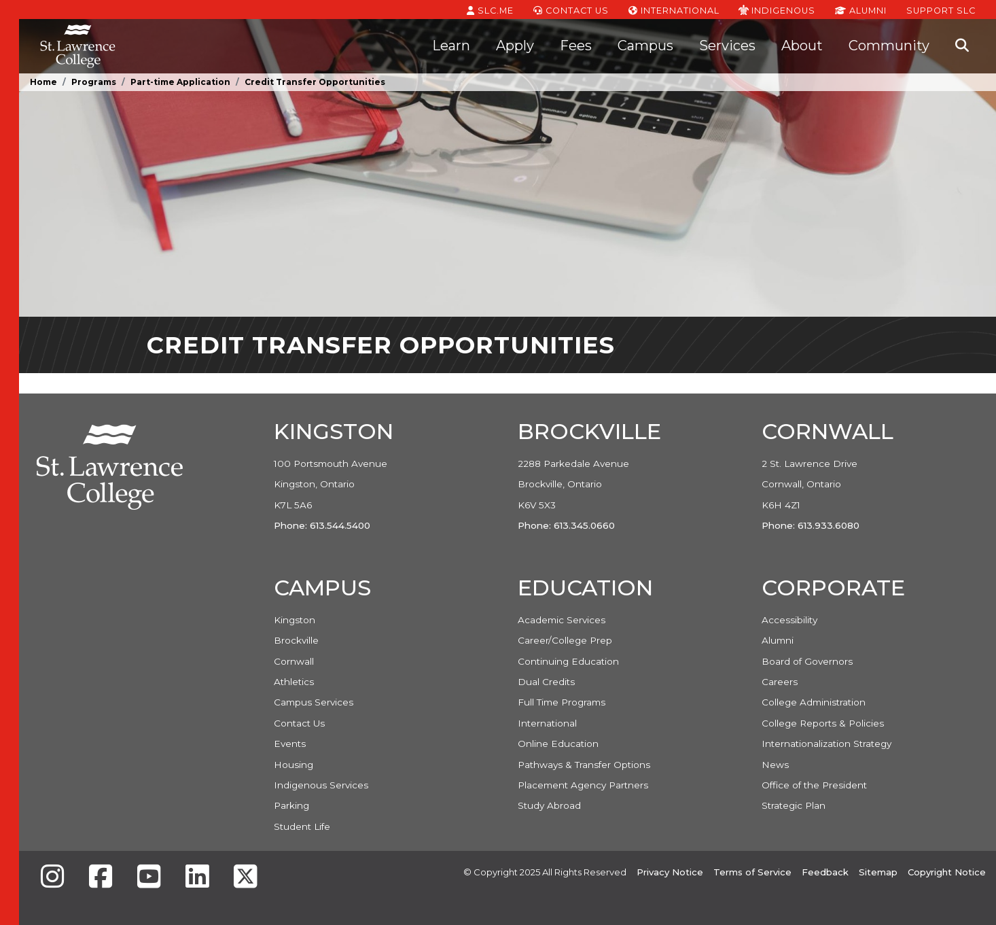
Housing (293, 764)
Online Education (558, 743)
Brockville (296, 640)
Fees (576, 45)
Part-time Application (180, 82)
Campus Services (313, 702)
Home (43, 82)
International (673, 9)
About (802, 45)
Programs (93, 82)
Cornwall (294, 661)
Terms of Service (752, 872)
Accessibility (789, 619)
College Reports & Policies (823, 723)
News (775, 764)
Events (290, 743)
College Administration (814, 702)
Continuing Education (568, 661)
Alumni (861, 9)
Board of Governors (807, 661)
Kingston (294, 619)
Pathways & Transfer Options (584, 764)
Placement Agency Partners (583, 785)
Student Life (302, 826)
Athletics (294, 681)
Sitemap (878, 872)
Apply (515, 45)
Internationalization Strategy (826, 743)
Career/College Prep (565, 640)
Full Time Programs (561, 702)
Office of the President (814, 785)
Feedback (825, 872)
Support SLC (941, 9)
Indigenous (777, 9)
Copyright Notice (947, 872)
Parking (291, 805)
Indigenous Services (321, 785)
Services (727, 45)
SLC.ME (490, 9)
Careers (780, 681)
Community (889, 45)
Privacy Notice (670, 872)
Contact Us (571, 9)
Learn (451, 45)
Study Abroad (549, 805)
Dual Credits (546, 681)
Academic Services (561, 619)
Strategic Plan (793, 805)
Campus (645, 45)
